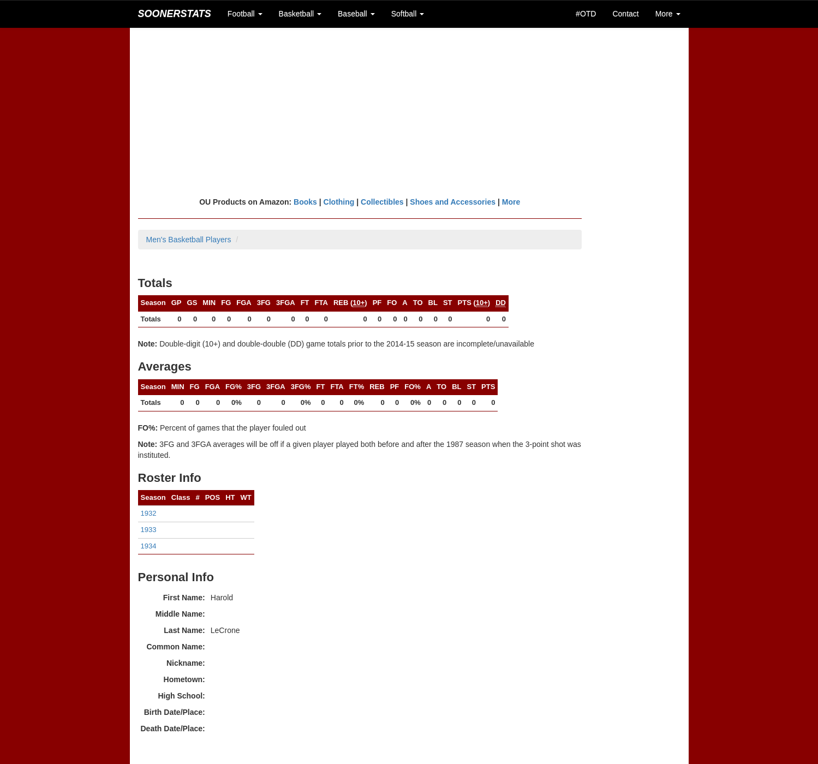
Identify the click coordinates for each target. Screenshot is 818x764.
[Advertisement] (409, 111)
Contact (625, 13)
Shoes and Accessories (452, 202)
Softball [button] (408, 13)
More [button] (667, 13)
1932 (149, 513)
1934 (149, 546)
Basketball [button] (300, 13)
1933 (149, 530)
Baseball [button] (356, 13)
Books (305, 202)
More (511, 202)
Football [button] (245, 13)
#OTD (586, 13)
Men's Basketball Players (188, 239)
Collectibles (382, 202)
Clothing (339, 202)
